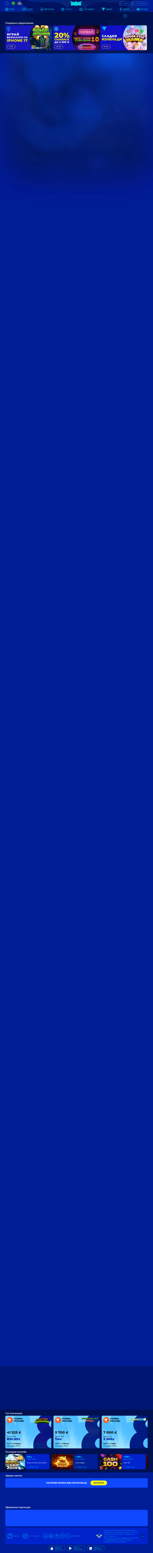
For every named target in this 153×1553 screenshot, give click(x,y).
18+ (142, 1536)
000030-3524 (111, 1540)
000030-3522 (126, 1538)
